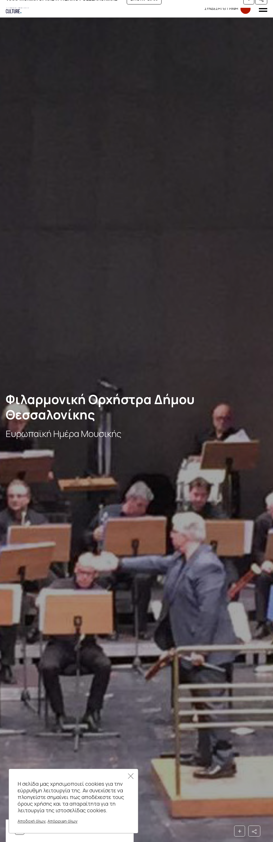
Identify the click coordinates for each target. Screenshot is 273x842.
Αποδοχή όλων (32, 821)
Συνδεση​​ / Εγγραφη (227, 9)
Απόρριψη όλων (62, 821)
